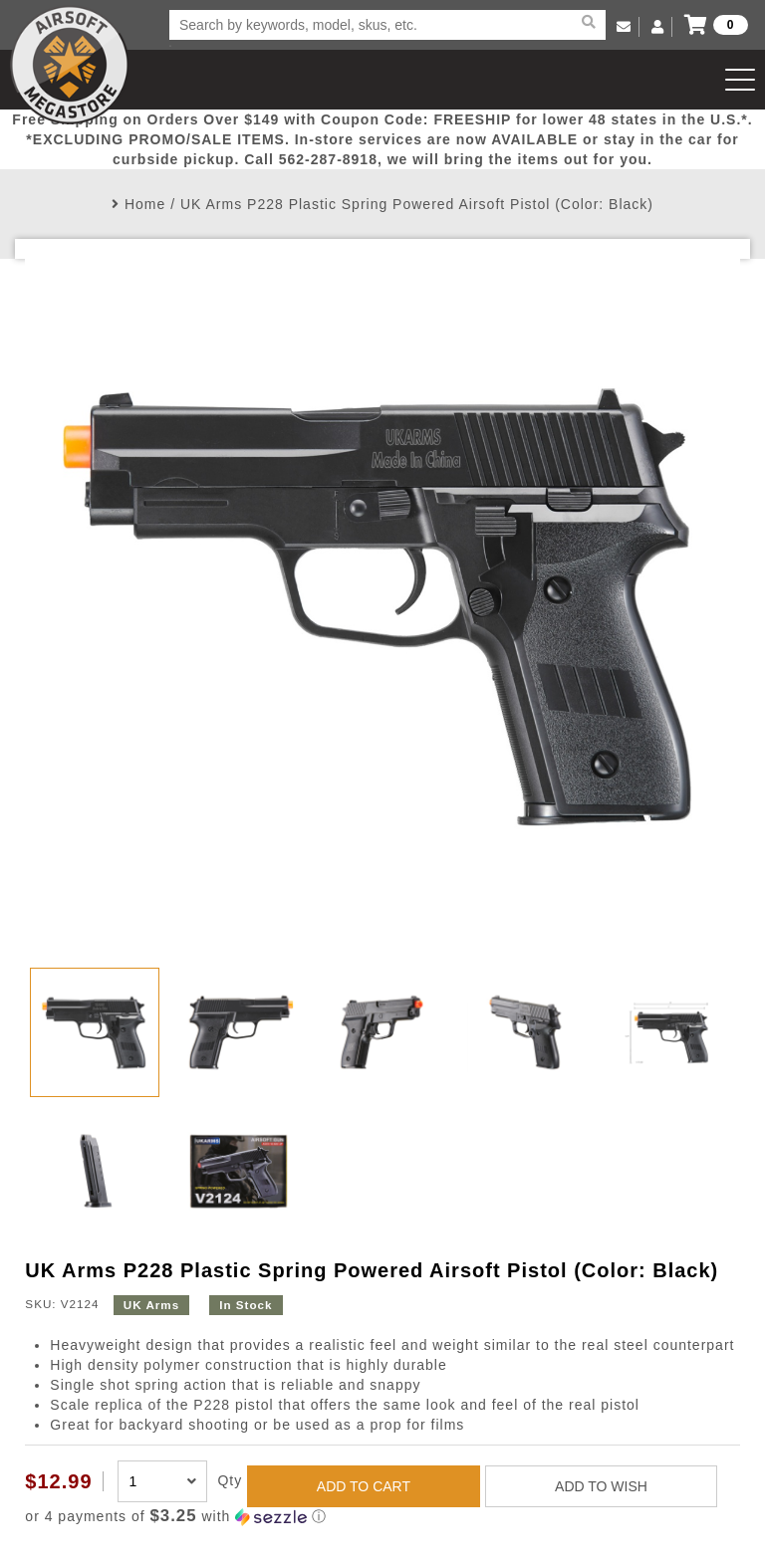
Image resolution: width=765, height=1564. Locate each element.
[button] (382, 1516)
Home (145, 204)
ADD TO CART (363, 1486)
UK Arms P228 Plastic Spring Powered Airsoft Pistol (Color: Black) (416, 204)
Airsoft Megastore (69, 64)
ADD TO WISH (601, 1486)
